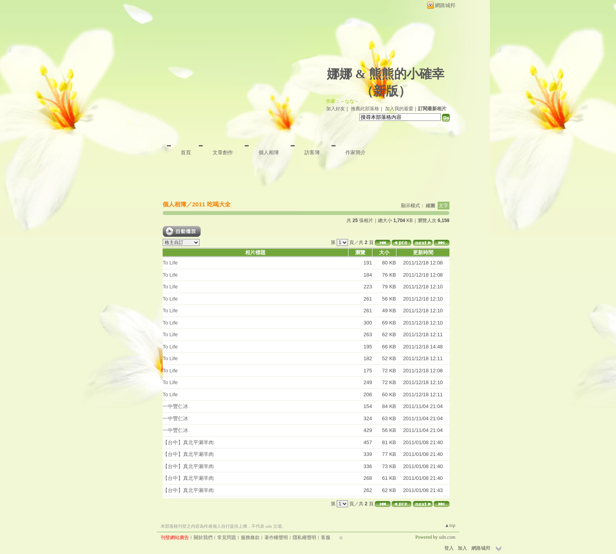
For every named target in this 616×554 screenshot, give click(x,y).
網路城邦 (445, 5)
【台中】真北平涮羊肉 (188, 442)
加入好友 (335, 108)
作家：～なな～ (342, 101)
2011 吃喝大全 (211, 204)
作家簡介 (355, 152)
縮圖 (430, 205)
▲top (450, 525)
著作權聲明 (276, 537)
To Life (170, 263)
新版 (385, 91)
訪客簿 (312, 152)
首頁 (186, 152)
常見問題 (226, 537)
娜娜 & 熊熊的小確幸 (385, 74)
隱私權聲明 (304, 537)
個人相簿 (268, 152)
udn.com (447, 537)
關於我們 (203, 537)
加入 (462, 548)
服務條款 (250, 537)
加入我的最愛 (399, 108)
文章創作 (223, 152)
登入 (449, 548)
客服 (325, 537)
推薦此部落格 (365, 108)
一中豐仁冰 (175, 406)
